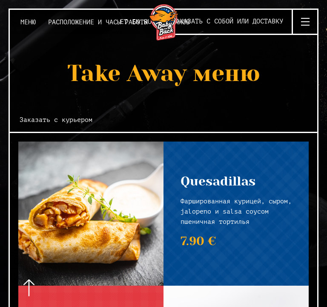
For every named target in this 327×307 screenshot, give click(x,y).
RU (148, 22)
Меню (28, 22)
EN (136, 22)
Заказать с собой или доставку (227, 21)
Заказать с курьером (56, 120)
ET (124, 22)
